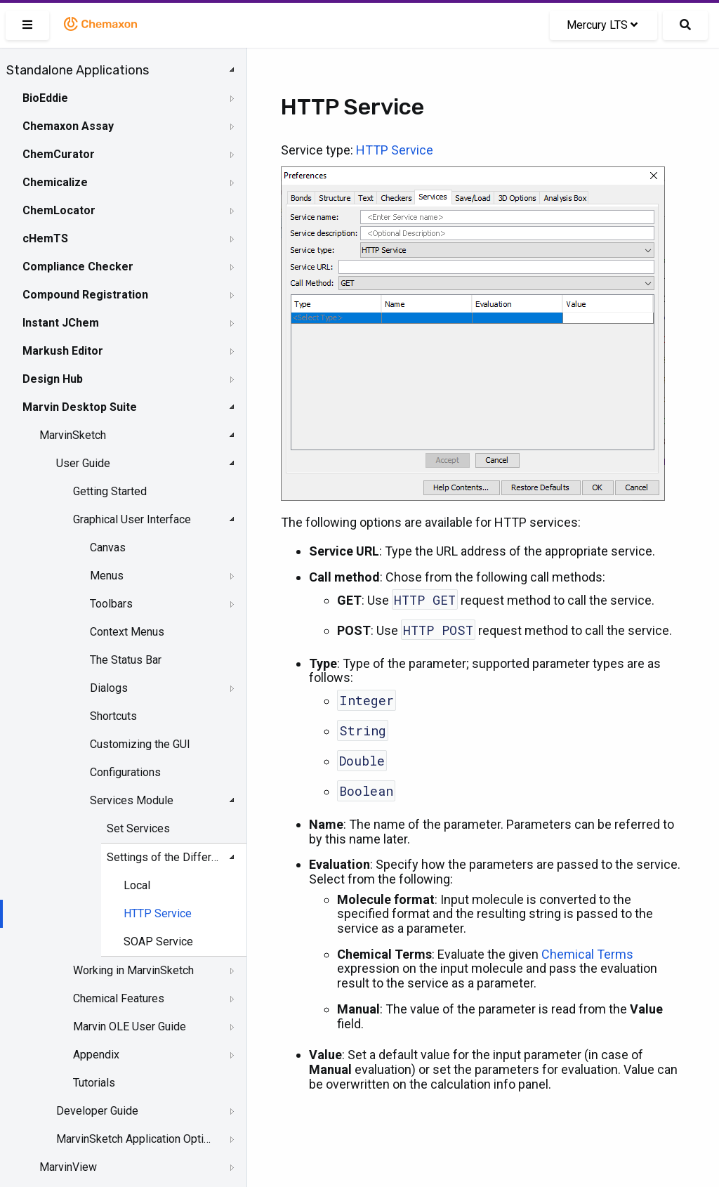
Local (137, 885)
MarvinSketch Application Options (134, 1139)
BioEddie (45, 98)
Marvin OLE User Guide (129, 1026)
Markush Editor (62, 351)
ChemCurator (58, 154)
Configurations (125, 772)
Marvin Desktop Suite (79, 407)
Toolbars (111, 603)
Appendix (96, 1054)
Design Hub (52, 379)
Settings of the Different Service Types (165, 857)
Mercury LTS (602, 25)
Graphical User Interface (132, 519)
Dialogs (109, 688)
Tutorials (94, 1082)
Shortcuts (113, 716)
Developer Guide (97, 1110)
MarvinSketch (72, 435)
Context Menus (127, 631)
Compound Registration (85, 294)
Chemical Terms (587, 954)
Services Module (131, 800)
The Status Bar (125, 660)
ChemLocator (58, 210)
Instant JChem (60, 322)
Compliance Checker (77, 266)
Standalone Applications (77, 70)
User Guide (83, 463)
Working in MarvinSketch (133, 970)
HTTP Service (158, 913)
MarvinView (68, 1167)
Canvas (108, 547)
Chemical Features (118, 998)
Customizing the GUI (140, 744)
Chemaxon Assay (68, 126)
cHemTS (45, 238)
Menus (107, 575)
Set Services (138, 828)
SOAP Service (158, 941)
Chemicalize (55, 182)
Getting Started (110, 491)
